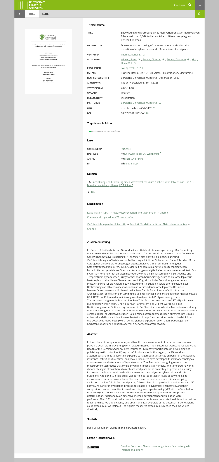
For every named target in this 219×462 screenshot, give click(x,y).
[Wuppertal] (128, 68)
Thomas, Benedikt (131, 54)
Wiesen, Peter (129, 59)
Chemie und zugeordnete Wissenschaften (110, 217)
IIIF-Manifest (131, 163)
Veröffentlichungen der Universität (106, 224)
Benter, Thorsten (176, 59)
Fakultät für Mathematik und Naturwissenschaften (158, 224)
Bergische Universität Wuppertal (139, 102)
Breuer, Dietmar (152, 59)
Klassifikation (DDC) (98, 212)
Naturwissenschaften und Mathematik (134, 212)
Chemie (164, 212)
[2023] (139, 68)
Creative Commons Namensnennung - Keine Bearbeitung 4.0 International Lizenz (155, 447)
